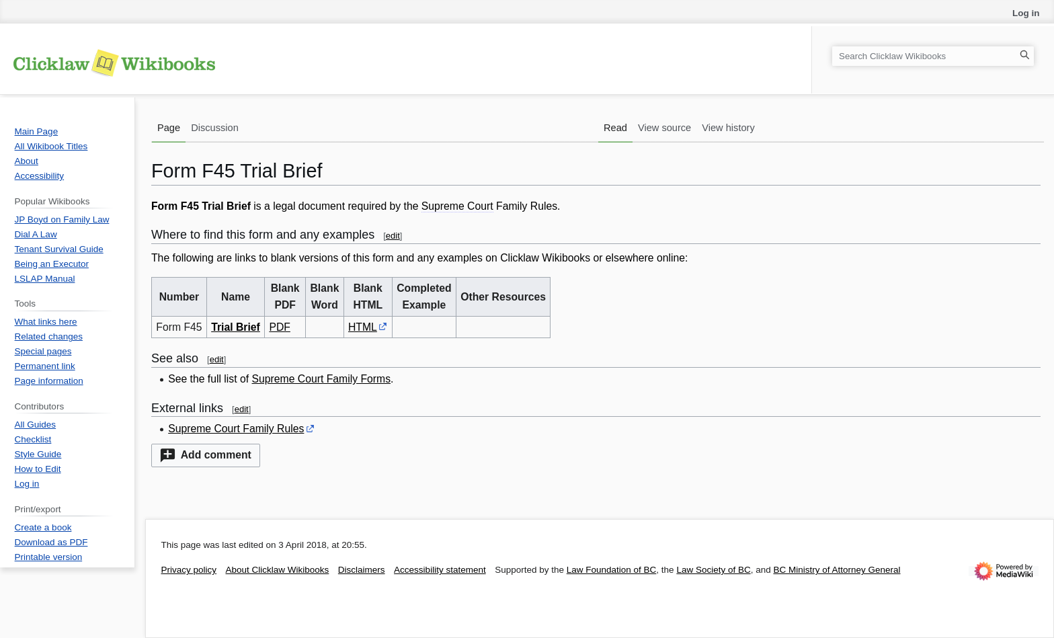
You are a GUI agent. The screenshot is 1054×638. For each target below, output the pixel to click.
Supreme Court (457, 206)
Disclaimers (361, 570)
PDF (279, 327)
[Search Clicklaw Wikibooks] (933, 56)
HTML (362, 327)
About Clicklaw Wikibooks (277, 570)
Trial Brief (235, 327)
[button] (205, 455)
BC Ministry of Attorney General (836, 570)
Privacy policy (189, 570)
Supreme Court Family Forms (321, 379)
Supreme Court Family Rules (236, 428)
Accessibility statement (440, 570)
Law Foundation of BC (612, 570)
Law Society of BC (713, 570)
